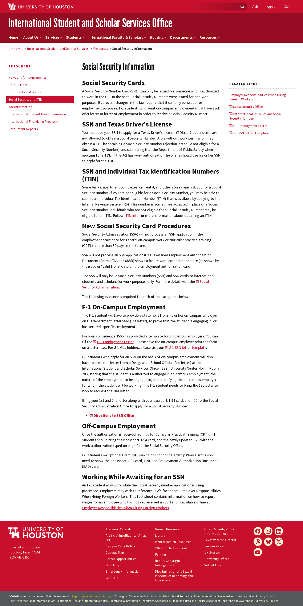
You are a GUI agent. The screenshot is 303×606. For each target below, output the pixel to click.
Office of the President (171, 548)
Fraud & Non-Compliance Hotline (214, 596)
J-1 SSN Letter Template (251, 133)
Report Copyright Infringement (167, 563)
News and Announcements (27, 77)
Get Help (112, 578)
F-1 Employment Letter (115, 341)
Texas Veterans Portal (220, 540)
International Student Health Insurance (37, 114)
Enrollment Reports (23, 129)
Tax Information (20, 107)
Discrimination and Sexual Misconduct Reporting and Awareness (174, 575)
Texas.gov (120, 596)
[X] (279, 541)
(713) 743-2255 (18, 557)
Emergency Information (123, 571)
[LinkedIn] (279, 531)
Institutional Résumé (70, 601)
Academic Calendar (119, 529)
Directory (112, 565)
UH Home (15, 48)
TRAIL (166, 596)
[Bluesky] (268, 541)
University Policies (267, 601)
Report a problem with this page (92, 596)
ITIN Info (131, 215)
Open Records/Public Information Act (219, 531)
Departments (182, 37)
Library (160, 535)
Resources (209, 37)
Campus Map (115, 552)
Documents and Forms (24, 92)
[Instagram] (268, 531)
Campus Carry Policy (120, 546)
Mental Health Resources (173, 542)
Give (287, 6)
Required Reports (96, 601)
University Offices (216, 559)
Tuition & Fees (214, 546)
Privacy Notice (265, 596)
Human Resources (168, 529)
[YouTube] (258, 552)
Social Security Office (248, 106)
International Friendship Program (33, 121)
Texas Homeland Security (145, 596)
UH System (212, 552)
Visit (255, 6)
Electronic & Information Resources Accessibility (140, 601)
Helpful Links (18, 85)
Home (13, 37)
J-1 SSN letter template (187, 347)
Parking (160, 554)
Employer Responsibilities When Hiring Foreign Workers (125, 507)
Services (53, 37)
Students (75, 37)
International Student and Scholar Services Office (90, 22)
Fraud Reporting (182, 596)
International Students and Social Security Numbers (255, 116)
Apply (271, 6)
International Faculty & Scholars (117, 37)
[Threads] (258, 541)
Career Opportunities (121, 559)
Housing (158, 37)
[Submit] (242, 7)
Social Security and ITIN (25, 99)
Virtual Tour (212, 565)
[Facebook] (258, 531)
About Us (32, 37)
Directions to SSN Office (114, 415)
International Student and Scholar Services (58, 48)
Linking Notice (245, 596)
